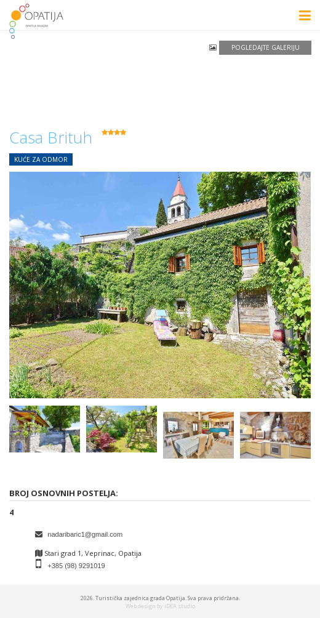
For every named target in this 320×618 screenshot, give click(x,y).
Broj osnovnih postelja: (63, 493)
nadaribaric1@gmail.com (84, 534)
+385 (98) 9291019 (76, 565)
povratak (24, 111)
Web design (141, 606)
